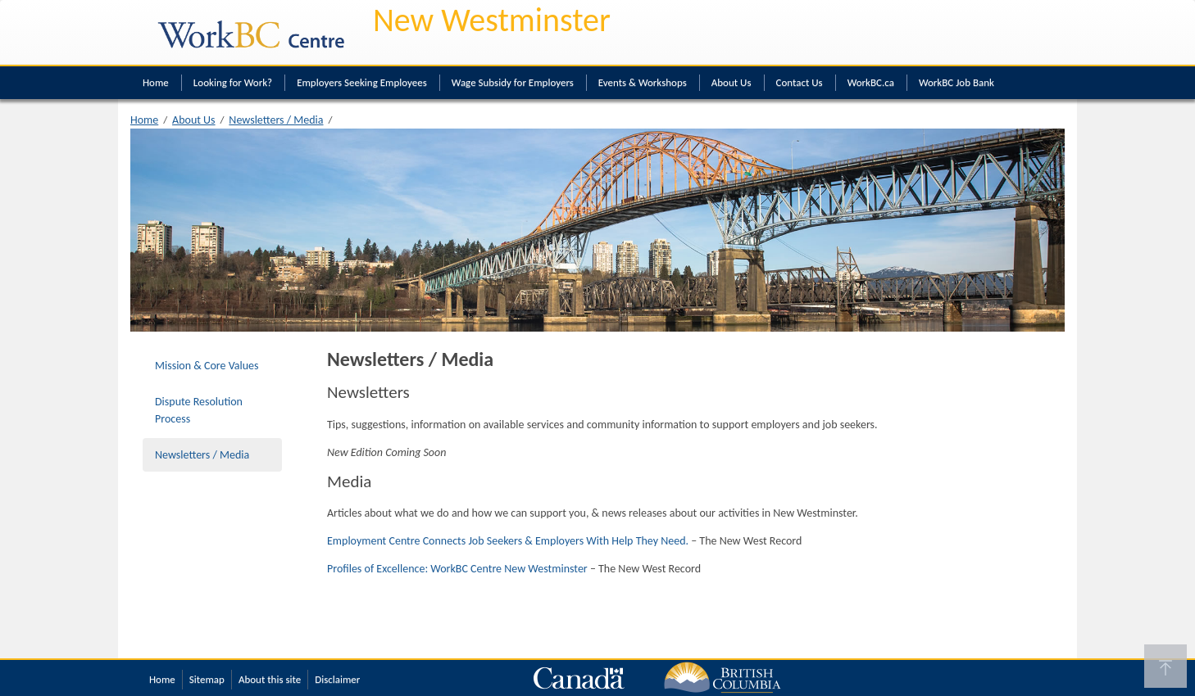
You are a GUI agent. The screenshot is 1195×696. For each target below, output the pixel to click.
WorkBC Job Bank (956, 82)
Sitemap (207, 679)
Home (156, 82)
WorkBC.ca (870, 82)
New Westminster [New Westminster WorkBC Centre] (492, 20)
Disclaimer (337, 679)
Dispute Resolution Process (199, 410)
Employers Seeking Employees (362, 82)
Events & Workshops (642, 82)
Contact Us (799, 82)
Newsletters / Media (276, 120)
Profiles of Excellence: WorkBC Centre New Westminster (457, 569)
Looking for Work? (232, 82)
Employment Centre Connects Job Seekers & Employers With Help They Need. (507, 541)
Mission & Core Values (207, 366)
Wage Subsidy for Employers (513, 82)
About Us (731, 82)
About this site (270, 679)
